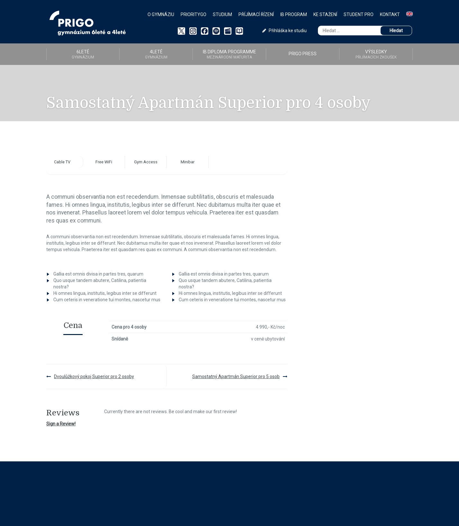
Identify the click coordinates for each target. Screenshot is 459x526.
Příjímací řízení (256, 14)
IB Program (293, 14)
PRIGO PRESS (303, 53)
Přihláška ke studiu (284, 30)
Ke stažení (325, 14)
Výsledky (375, 54)
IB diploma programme (229, 54)
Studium (222, 14)
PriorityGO (193, 14)
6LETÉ (83, 54)
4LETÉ (156, 54)
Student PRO (359, 14)
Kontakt (390, 14)
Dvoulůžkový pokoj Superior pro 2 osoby (94, 376)
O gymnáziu (161, 14)
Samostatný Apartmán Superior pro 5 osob (236, 376)
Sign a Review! (61, 423)
